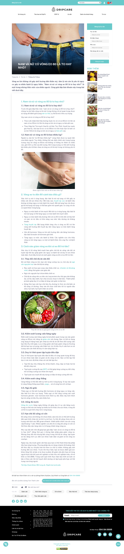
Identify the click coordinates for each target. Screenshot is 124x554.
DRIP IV (56, 14)
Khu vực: (93, 44)
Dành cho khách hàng (86, 14)
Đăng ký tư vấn (16, 2)
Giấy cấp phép (16, 518)
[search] (100, 3)
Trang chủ (15, 77)
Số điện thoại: (94, 38)
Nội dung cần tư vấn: (96, 51)
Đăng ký (104, 515)
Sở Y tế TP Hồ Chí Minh (19, 535)
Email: (67, 515)
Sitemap (14, 532)
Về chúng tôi (21, 14)
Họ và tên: (93, 31)
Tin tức (104, 14)
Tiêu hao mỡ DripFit (40, 14)
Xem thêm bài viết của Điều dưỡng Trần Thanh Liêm (56, 480)
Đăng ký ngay (99, 61)
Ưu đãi (69, 14)
